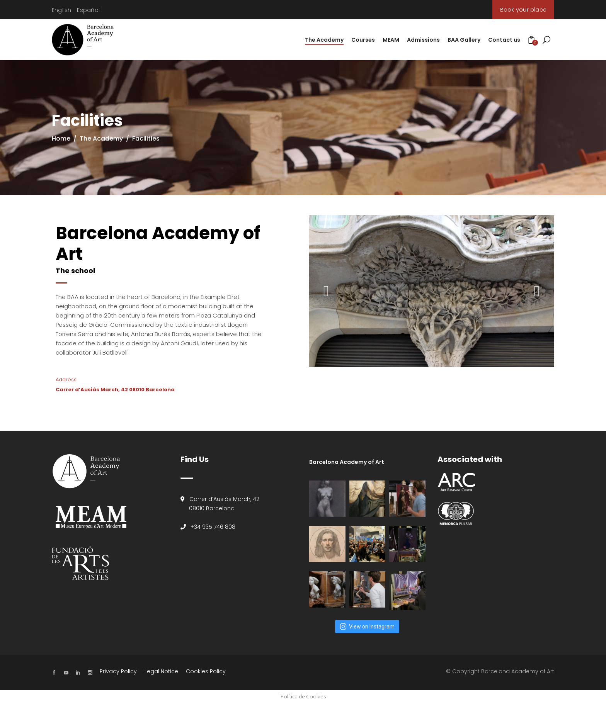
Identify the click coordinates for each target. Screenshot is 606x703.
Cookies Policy (206, 671)
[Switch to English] (61, 10)
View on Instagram (367, 626)
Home (61, 138)
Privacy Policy (118, 671)
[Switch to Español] (88, 10)
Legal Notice (161, 671)
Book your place (523, 10)
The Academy (101, 138)
